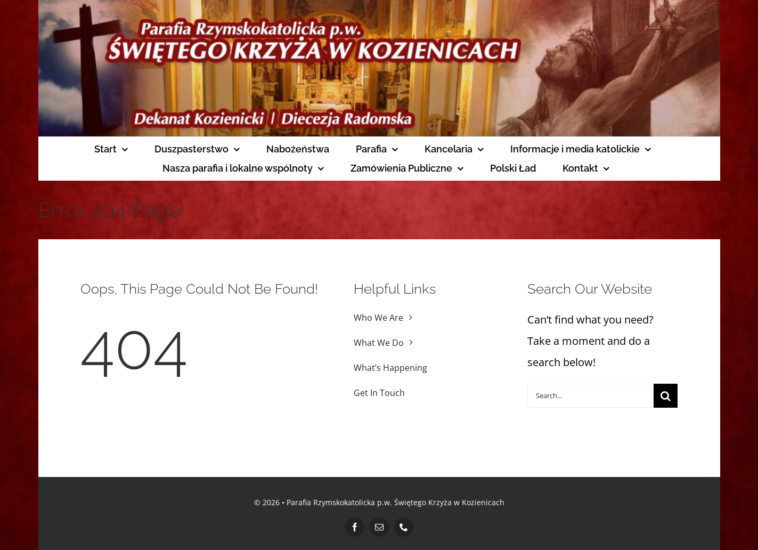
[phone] (403, 527)
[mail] (379, 527)
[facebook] (354, 527)
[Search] (666, 396)
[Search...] (590, 396)
